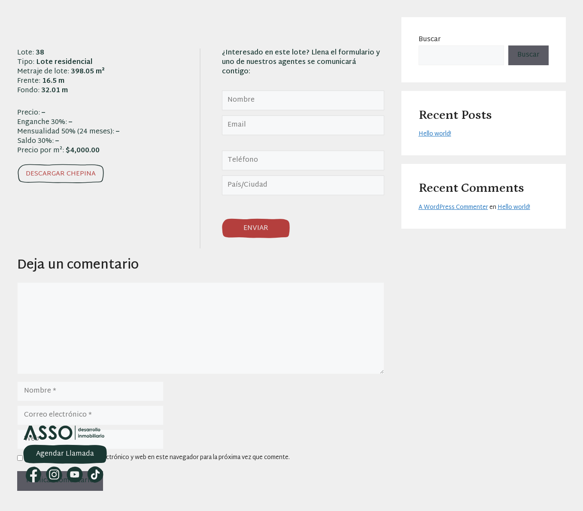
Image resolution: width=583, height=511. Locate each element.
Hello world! (435, 134)
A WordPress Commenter (453, 207)
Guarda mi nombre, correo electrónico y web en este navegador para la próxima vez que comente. (158, 458)
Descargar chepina (61, 174)
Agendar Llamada (65, 454)
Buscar (430, 39)
